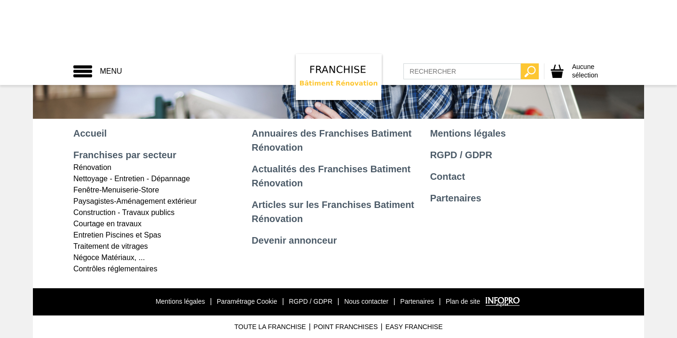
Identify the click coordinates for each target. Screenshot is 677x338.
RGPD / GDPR (461, 155)
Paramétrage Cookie (247, 301)
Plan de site (463, 301)
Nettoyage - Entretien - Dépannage (131, 179)
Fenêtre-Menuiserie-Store (116, 190)
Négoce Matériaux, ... (109, 257)
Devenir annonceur (294, 240)
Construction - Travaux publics (123, 212)
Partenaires (455, 198)
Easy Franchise (414, 326)
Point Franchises (346, 326)
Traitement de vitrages (110, 246)
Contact (447, 176)
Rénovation (92, 167)
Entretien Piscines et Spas (117, 235)
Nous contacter (366, 301)
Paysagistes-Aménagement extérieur (135, 201)
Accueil (90, 133)
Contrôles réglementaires (115, 269)
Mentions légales (468, 133)
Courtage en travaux (107, 224)
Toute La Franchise (270, 326)
